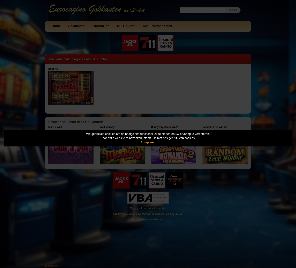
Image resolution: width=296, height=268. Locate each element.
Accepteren (148, 142)
